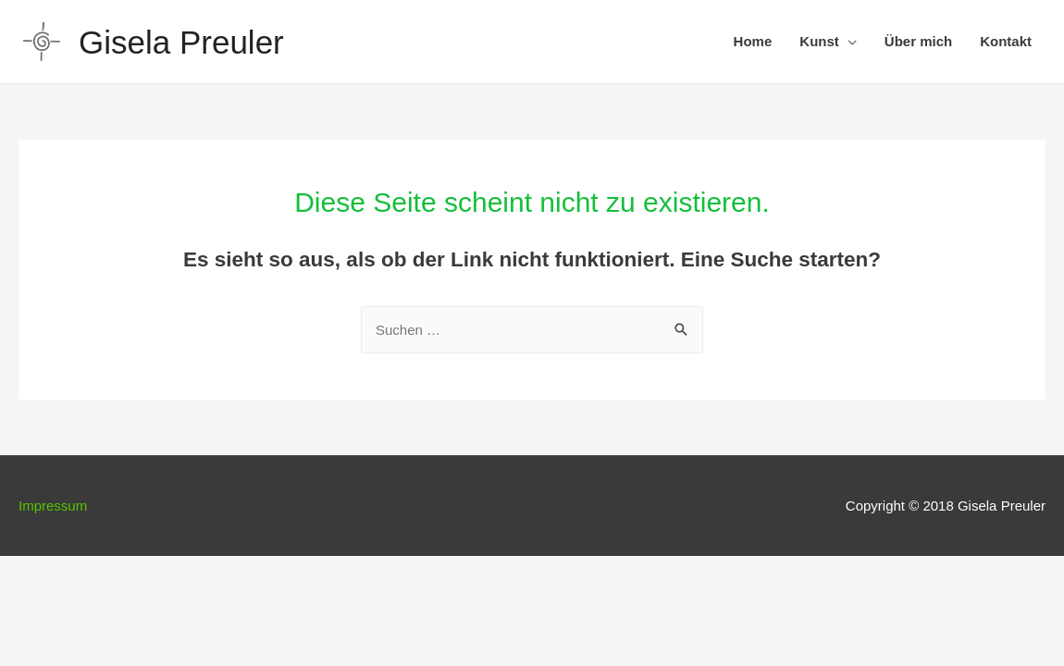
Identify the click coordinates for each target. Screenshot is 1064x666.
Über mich (918, 41)
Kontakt (1006, 41)
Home (753, 41)
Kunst (819, 41)
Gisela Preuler (181, 42)
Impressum (53, 505)
